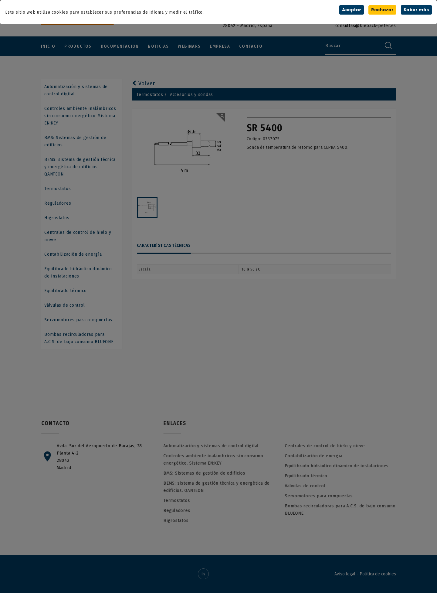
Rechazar (382, 10)
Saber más (416, 10)
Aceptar (351, 10)
